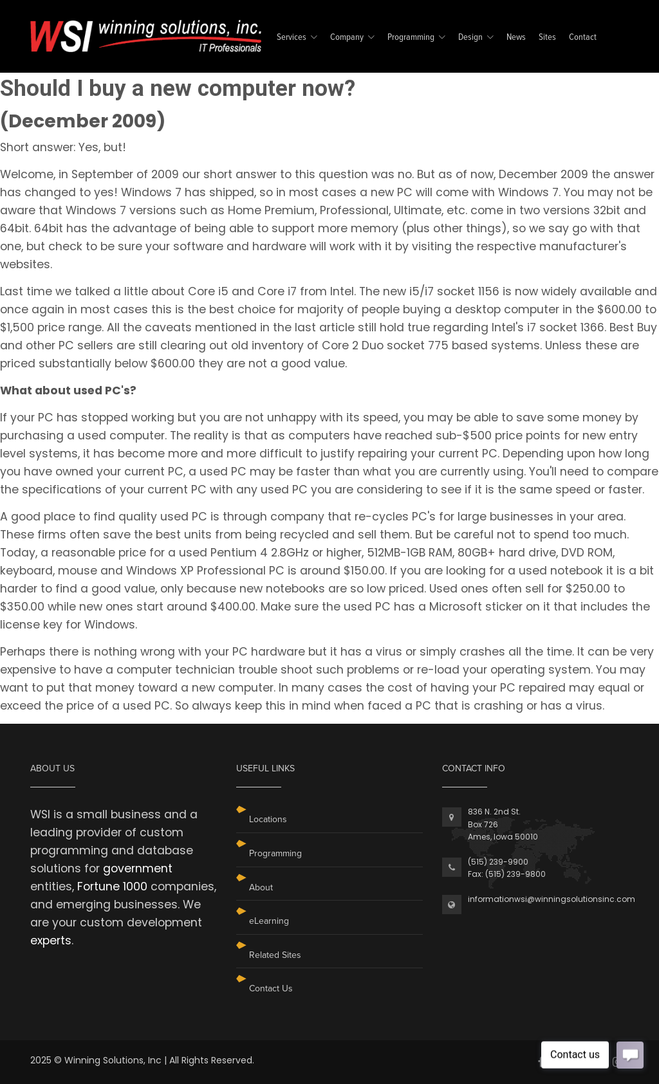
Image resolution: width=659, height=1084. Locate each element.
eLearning (269, 920)
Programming (410, 38)
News (516, 38)
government (137, 868)
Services (291, 38)
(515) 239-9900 (498, 861)
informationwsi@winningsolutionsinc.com (551, 899)
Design (470, 38)
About (261, 887)
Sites (547, 38)
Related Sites (275, 955)
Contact (583, 38)
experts (50, 940)
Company (347, 38)
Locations (268, 819)
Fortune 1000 (112, 886)
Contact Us (271, 988)
